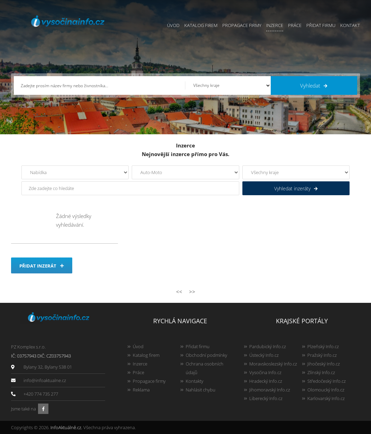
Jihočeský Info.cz (323, 364)
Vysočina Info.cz (265, 372)
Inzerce (274, 25)
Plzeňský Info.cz (323, 346)
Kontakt (350, 25)
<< (179, 291)
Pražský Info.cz (322, 355)
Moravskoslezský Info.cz (273, 364)
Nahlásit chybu (200, 390)
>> (192, 291)
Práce (295, 25)
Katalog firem (200, 25)
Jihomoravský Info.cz (269, 390)
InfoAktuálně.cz (65, 427)
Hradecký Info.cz (265, 381)
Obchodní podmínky (206, 355)
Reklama (141, 390)
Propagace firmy (241, 25)
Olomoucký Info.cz (325, 390)
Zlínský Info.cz (321, 372)
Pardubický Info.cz (267, 346)
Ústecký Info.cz (264, 355)
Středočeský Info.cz (326, 381)
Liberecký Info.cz (265, 398)
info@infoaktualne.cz (45, 380)
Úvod (173, 25)
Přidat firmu (320, 25)
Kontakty (194, 381)
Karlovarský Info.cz (326, 398)
